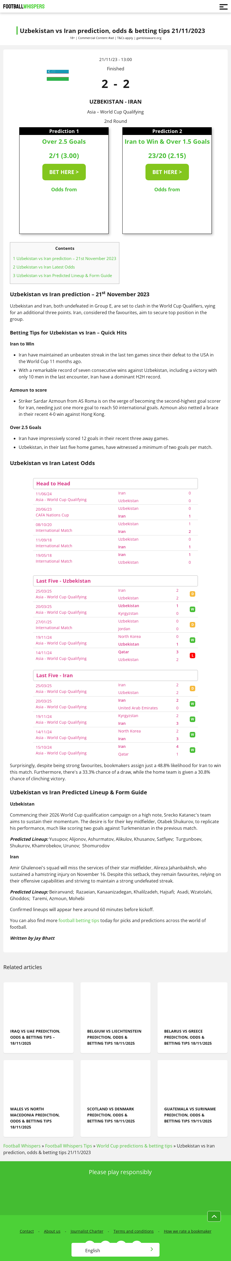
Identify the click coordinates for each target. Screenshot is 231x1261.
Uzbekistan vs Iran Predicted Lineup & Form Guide (62, 275)
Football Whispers (22, 1146)
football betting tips (78, 920)
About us (52, 1231)
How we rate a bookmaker (187, 1231)
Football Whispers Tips (68, 1146)
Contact (27, 1231)
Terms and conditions (134, 1231)
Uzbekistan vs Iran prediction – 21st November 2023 (64, 258)
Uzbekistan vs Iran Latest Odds (44, 267)
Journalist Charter (87, 1231)
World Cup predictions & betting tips (134, 1146)
